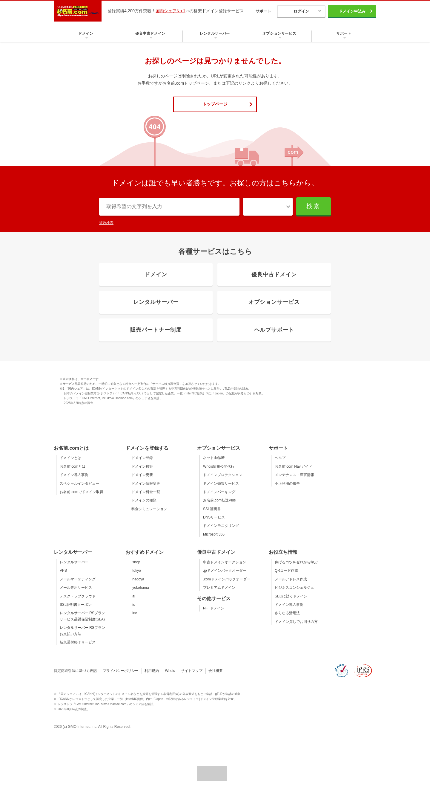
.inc (134, 613)
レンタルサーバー (74, 562)
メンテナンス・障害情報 (294, 475)
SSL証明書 (212, 509)
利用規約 (152, 671)
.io (133, 605)
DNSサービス (214, 517)
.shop (135, 562)
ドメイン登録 (142, 458)
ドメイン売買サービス (221, 483)
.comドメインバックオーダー (226, 579)
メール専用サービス (76, 587)
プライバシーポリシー (121, 671)
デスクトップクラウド (78, 596)
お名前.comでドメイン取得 (81, 492)
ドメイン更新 (142, 475)
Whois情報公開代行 (218, 466)
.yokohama (140, 587)
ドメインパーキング (219, 492)
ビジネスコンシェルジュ (294, 587)
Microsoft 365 (214, 534)
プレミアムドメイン (219, 587)
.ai (133, 596)
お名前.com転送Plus (219, 500)
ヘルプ (280, 458)
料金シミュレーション (149, 509)
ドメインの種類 (143, 500)
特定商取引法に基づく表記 (75, 671)
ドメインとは (70, 458)
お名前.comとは (72, 466)
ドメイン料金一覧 (145, 492)
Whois (170, 671)
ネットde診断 (214, 458)
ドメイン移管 (142, 466)
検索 (313, 206)
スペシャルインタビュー (79, 483)
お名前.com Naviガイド (293, 466)
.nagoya (137, 579)
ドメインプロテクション (222, 475)
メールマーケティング (78, 579)
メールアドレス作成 (291, 579)
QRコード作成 (286, 570)
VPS (63, 570)
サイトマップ (191, 671)
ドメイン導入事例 (74, 475)
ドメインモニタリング (221, 526)
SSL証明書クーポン (76, 605)
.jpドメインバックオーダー (224, 570)
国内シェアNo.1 (170, 10)
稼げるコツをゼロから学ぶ (296, 562)
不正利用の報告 (287, 483)
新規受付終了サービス (78, 642)
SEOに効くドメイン (291, 596)
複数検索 (106, 223)
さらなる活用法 (287, 613)
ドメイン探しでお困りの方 (296, 622)
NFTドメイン (213, 608)
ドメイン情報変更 (145, 483)
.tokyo (136, 570)
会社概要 (215, 671)
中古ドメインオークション (224, 562)
